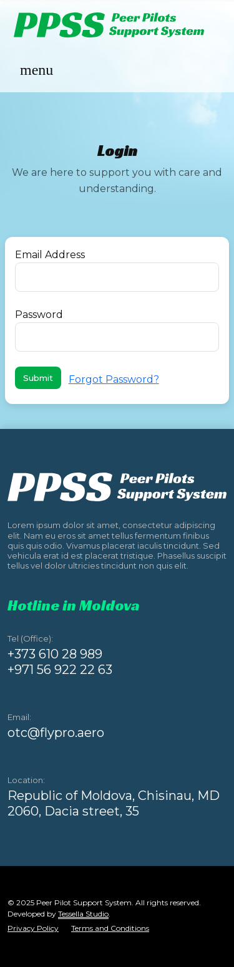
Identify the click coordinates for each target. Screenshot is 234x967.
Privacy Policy (33, 928)
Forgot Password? (114, 379)
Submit (38, 378)
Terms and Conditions (110, 928)
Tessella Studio (83, 913)
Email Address (50, 255)
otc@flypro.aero (55, 732)
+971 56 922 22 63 (59, 669)
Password (39, 314)
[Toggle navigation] (36, 71)
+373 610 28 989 (54, 654)
